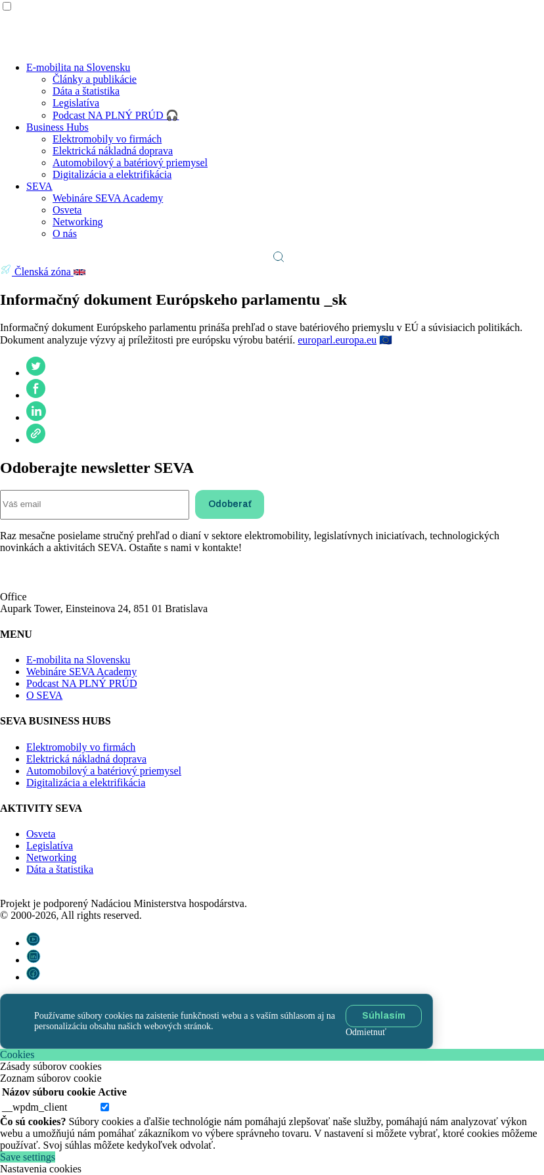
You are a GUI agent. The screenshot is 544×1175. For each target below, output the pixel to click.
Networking (77, 221)
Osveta (67, 209)
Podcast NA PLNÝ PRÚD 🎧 (116, 115)
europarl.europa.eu (337, 339)
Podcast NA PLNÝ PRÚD (81, 683)
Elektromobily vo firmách (107, 138)
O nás (65, 233)
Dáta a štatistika (86, 91)
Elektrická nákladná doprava (113, 150)
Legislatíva (76, 102)
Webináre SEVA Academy (108, 198)
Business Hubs (57, 127)
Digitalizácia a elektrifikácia (112, 174)
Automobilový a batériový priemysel (130, 162)
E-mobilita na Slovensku (78, 67)
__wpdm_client (35, 1107)
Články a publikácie (95, 79)
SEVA (39, 186)
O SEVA (44, 695)
